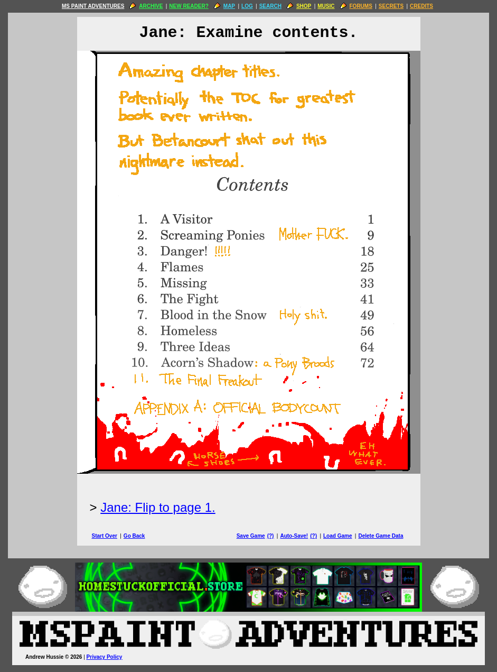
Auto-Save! (294, 536)
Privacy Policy (105, 657)
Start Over (104, 536)
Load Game (337, 536)
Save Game (251, 536)
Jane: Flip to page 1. (157, 507)
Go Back (134, 536)
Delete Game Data (380, 536)
